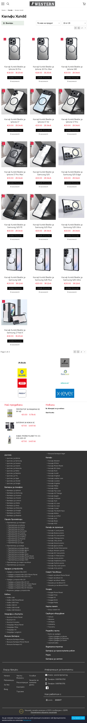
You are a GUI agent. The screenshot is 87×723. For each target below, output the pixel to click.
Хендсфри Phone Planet (15, 625)
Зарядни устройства (14, 568)
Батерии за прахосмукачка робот (60, 651)
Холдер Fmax (53, 595)
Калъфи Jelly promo (55, 540)
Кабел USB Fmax (13, 602)
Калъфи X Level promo (56, 530)
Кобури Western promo (56, 550)
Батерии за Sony (13, 505)
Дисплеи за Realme (14, 473)
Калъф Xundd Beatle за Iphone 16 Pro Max (43, 67)
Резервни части (52, 631)
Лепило (50, 617)
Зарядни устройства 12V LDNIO (20, 586)
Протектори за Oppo (16, 542)
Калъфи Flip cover (54, 491)
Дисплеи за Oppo (13, 478)
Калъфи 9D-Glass (54, 468)
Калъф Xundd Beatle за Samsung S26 (14, 278)
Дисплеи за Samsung (14, 461)
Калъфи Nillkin (53, 488)
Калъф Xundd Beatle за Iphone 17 (14, 120)
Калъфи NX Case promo (56, 553)
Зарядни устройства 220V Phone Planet (22, 574)
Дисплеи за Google (13, 483)
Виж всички (50, 412)
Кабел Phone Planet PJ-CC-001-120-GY (28, 437)
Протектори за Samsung (17, 531)
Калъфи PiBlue (53, 486)
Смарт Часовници (53, 572)
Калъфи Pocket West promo (57, 548)
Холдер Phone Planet (55, 592)
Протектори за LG (15, 541)
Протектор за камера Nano (18, 554)
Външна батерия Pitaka (15, 639)
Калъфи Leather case (55, 478)
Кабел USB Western (14, 610)
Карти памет (52, 606)
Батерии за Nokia (13, 503)
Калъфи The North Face (56, 511)
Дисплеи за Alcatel (13, 481)
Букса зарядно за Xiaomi (58, 640)
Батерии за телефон (13, 487)
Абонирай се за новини (56, 408)
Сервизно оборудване (55, 613)
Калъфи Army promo (55, 568)
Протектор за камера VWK (18, 560)
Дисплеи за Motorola (14, 468)
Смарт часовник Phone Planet (59, 575)
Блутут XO (11, 620)
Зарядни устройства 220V (17, 572)
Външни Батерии (12, 636)
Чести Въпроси (20, 676)
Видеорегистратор (54, 646)
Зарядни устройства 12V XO (18, 582)
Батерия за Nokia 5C (25, 422)
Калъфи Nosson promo (56, 543)
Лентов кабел (53, 643)
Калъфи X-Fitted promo (56, 556)
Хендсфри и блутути (14, 614)
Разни (48, 655)
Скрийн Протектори (13, 519)
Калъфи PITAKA (53, 463)
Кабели (7, 594)
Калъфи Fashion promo (56, 563)
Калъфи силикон (54, 481)
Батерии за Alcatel (14, 498)
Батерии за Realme (14, 515)
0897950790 (60, 679)
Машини (51, 619)
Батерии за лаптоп (54, 659)
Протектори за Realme (16, 539)
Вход (6, 689)
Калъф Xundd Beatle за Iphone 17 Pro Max (14, 173)
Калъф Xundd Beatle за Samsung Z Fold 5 (14, 331)
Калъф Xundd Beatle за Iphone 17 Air (43, 120)
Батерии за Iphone (14, 490)
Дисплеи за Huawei (14, 463)
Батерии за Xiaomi (14, 513)
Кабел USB (11, 597)
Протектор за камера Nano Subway (21, 558)
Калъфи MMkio (53, 513)
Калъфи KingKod (54, 476)
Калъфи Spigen (53, 496)
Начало (7, 675)
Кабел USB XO (12, 605)
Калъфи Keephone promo (57, 560)
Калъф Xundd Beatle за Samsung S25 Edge (72, 173)
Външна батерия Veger (56, 453)
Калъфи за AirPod (54, 516)
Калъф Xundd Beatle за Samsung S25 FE (14, 225)
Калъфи (49, 457)
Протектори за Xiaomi (16, 527)
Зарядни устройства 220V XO (19, 576)
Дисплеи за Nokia (13, 471)
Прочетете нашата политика (44, 712)
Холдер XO (52, 597)
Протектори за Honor (16, 529)
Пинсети (51, 627)
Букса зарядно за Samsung (59, 638)
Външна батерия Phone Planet (18, 642)
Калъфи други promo (55, 545)
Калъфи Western (54, 461)
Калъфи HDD (52, 523)
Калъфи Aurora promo (55, 558)
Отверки (51, 622)
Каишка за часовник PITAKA (58, 585)
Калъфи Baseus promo (56, 533)
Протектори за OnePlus (17, 537)
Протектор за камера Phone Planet (21, 556)
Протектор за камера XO (17, 552)
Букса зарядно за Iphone (58, 636)
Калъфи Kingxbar (54, 483)
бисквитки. (27, 720)
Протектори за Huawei (16, 533)
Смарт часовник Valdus (56, 580)
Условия (32, 675)
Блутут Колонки (13, 622)
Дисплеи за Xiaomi (13, 466)
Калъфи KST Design (55, 493)
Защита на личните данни (34, 682)
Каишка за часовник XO (56, 583)
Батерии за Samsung (14, 493)
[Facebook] (47, 688)
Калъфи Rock (52, 471)
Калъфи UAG (52, 518)
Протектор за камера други (18, 550)
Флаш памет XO (54, 609)
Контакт (20, 687)
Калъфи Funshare (54, 498)
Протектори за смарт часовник (19, 562)
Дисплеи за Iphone (13, 458)
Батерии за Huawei (14, 495)
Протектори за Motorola (17, 535)
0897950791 (60, 683)
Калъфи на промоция (54, 527)
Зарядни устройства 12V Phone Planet (22, 584)
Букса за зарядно (54, 634)
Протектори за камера (15, 546)
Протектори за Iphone (16, 525)
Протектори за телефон (16, 522)
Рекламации (9, 680)
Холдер (49, 589)
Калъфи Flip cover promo (57, 565)
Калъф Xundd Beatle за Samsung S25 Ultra (72, 225)
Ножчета (51, 624)
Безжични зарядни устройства (18, 590)
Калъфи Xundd (53, 473)
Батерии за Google (14, 510)
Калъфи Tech (52, 501)
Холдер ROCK (53, 600)
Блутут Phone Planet (15, 617)
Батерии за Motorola (14, 508)
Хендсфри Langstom (14, 632)
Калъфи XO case (54, 503)
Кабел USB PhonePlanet (15, 600)
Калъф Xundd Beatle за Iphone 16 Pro (14, 67)
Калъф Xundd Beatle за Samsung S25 (43, 173)
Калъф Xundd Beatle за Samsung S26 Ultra (72, 278)
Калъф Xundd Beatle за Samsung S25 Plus (43, 225)
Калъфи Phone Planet (55, 466)
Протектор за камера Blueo (18, 548)
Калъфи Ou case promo (56, 535)
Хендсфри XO (12, 630)
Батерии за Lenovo (14, 500)
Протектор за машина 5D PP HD (28, 410)
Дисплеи (8, 455)
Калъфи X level (53, 508)
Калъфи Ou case (54, 506)
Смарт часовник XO (55, 578)
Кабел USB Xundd (13, 607)
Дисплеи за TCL (12, 476)
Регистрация (22, 682)
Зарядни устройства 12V (16, 579)
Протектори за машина (16, 565)
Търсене (20, 691)
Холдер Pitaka (53, 602)
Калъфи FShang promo (56, 538)
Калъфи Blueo (53, 521)
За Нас (7, 684)
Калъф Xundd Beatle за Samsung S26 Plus (43, 278)
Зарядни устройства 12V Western (20, 588)
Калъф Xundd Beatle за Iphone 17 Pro (72, 120)
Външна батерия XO (14, 644)
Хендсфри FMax (12, 627)
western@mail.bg (61, 675)
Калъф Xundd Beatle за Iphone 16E (72, 67)
